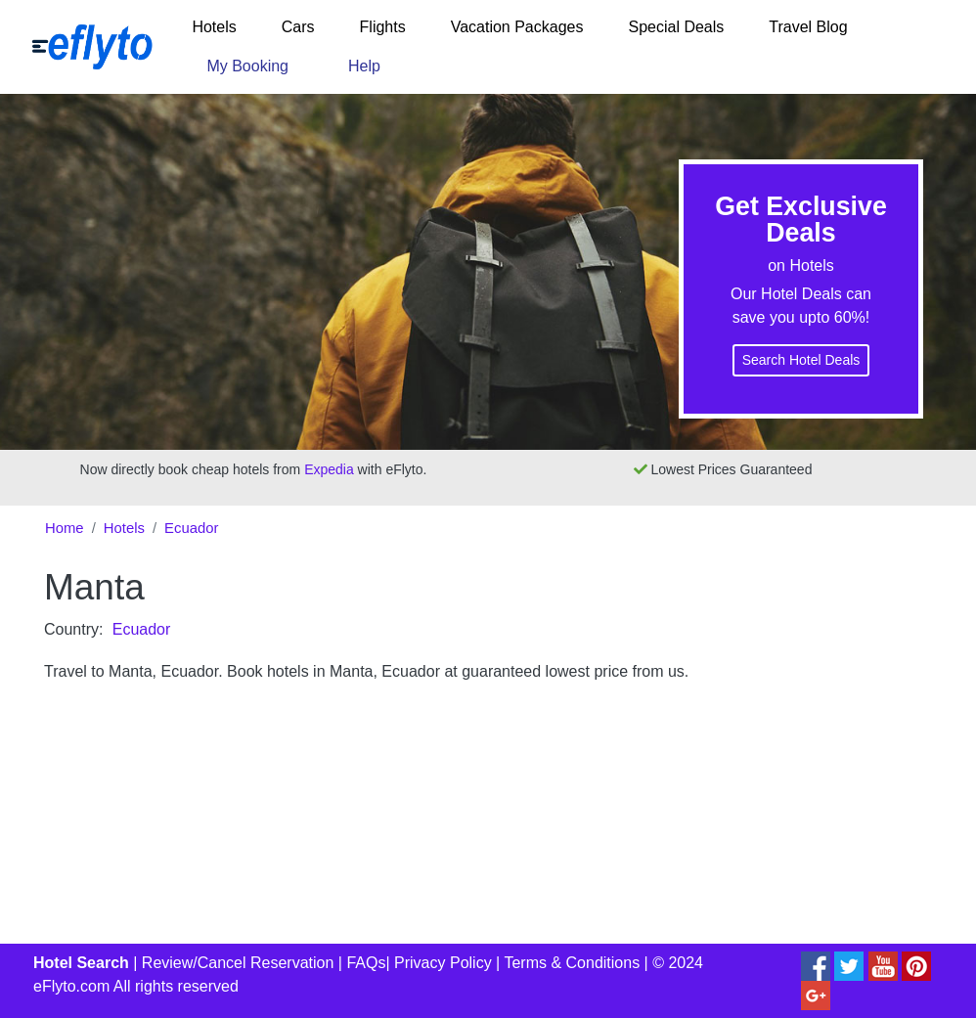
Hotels (214, 27)
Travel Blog (808, 27)
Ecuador (191, 528)
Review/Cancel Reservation (238, 962)
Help (364, 66)
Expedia (329, 469)
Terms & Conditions (572, 962)
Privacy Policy (443, 962)
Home (64, 528)
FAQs (365, 962)
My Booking (247, 66)
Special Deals (676, 27)
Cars (298, 27)
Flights (383, 27)
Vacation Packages (517, 27)
